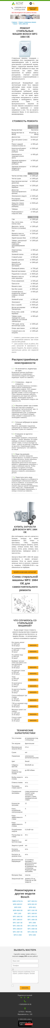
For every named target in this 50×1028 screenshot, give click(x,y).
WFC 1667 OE (17, 922)
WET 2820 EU (32, 901)
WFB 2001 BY (32, 904)
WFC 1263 (17, 913)
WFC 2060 (32, 922)
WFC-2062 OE (32, 932)
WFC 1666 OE (32, 919)
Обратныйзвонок (32, 8)
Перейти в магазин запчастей (25, 572)
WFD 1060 (32, 935)
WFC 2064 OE (32, 926)
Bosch (15, 23)
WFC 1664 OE (23, 23)
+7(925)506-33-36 (20, 7)
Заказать (33, 644)
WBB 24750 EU (17, 901)
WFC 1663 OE (32, 916)
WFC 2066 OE (32, 929)
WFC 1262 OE (32, 910)
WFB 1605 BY (17, 904)
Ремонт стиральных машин (27, 22)
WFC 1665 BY (17, 919)
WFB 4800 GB (17, 910)
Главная (14, 22)
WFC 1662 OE (17, 916)
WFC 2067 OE (17, 932)
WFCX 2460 (18, 935)
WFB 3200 (17, 907)
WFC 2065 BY (17, 929)
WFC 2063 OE (17, 926)
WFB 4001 (32, 907)
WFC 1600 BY (32, 913)
